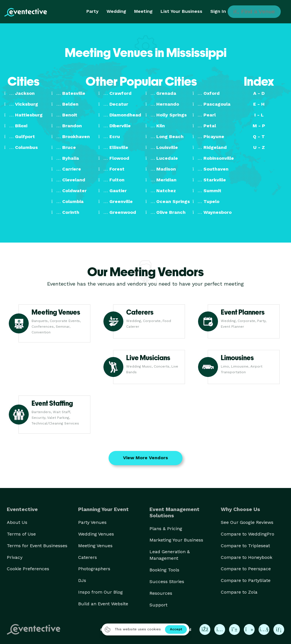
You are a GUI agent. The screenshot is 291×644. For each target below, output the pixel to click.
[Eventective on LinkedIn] (278, 629)
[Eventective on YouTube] (264, 629)
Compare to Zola (239, 592)
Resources (160, 593)
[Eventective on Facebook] (204, 629)
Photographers (94, 568)
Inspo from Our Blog (100, 592)
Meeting (143, 11)
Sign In (218, 11)
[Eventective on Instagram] (219, 629)
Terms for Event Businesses (37, 545)
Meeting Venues (95, 545)
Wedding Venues (96, 534)
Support (158, 605)
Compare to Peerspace (246, 568)
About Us (17, 522)
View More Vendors (145, 457)
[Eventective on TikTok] (249, 629)
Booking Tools (164, 570)
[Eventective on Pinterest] (234, 629)
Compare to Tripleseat (245, 545)
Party (92, 11)
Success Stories (166, 581)
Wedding (116, 11)
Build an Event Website (103, 603)
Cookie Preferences (28, 568)
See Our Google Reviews (247, 522)
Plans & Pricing (165, 528)
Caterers (87, 557)
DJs (82, 580)
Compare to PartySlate (246, 580)
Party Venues (92, 522)
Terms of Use (21, 534)
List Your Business (181, 11)
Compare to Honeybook (246, 557)
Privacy (14, 557)
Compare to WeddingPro (247, 534)
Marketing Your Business (176, 540)
